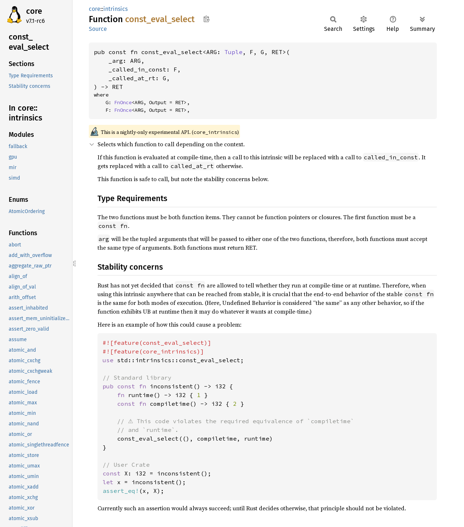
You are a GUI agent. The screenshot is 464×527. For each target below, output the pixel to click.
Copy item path (206, 19)
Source (98, 28)
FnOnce (123, 102)
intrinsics (115, 8)
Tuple (233, 52)
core (34, 11)
